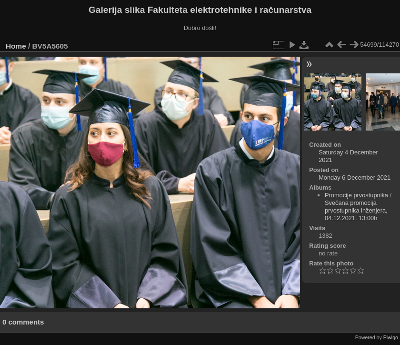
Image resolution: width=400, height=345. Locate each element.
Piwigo (390, 337)
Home (16, 46)
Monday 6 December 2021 (354, 177)
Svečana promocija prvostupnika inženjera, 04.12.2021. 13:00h (356, 210)
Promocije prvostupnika (356, 195)
